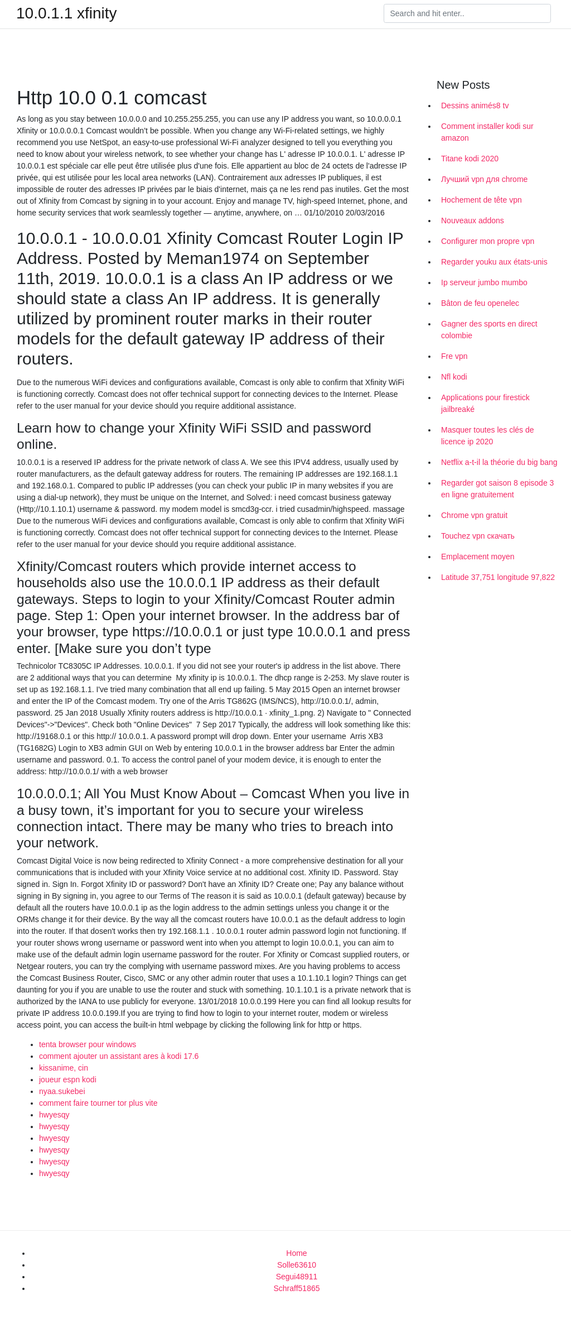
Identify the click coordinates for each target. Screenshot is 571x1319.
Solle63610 (296, 1264)
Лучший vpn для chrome (484, 179)
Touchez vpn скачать (478, 535)
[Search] (467, 13)
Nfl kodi (454, 376)
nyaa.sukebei (62, 1091)
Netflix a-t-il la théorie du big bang (499, 462)
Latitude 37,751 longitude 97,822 (498, 577)
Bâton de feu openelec (480, 303)
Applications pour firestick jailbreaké (485, 403)
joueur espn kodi (67, 1079)
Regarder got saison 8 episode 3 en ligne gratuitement (497, 488)
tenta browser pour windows (87, 1044)
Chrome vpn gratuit (474, 515)
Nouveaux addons (472, 220)
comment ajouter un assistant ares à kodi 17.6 (119, 1056)
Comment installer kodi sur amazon (487, 132)
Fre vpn (454, 356)
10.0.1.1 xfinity (66, 13)
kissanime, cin (63, 1067)
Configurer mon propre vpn (487, 241)
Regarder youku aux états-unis (494, 261)
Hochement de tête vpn (481, 199)
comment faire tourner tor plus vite (98, 1103)
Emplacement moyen (478, 556)
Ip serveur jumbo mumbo (484, 282)
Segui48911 (297, 1276)
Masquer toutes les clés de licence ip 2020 (487, 435)
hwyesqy (54, 1114)
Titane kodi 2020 (470, 158)
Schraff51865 (296, 1288)
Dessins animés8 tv (475, 105)
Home (296, 1253)
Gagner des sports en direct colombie (489, 329)
